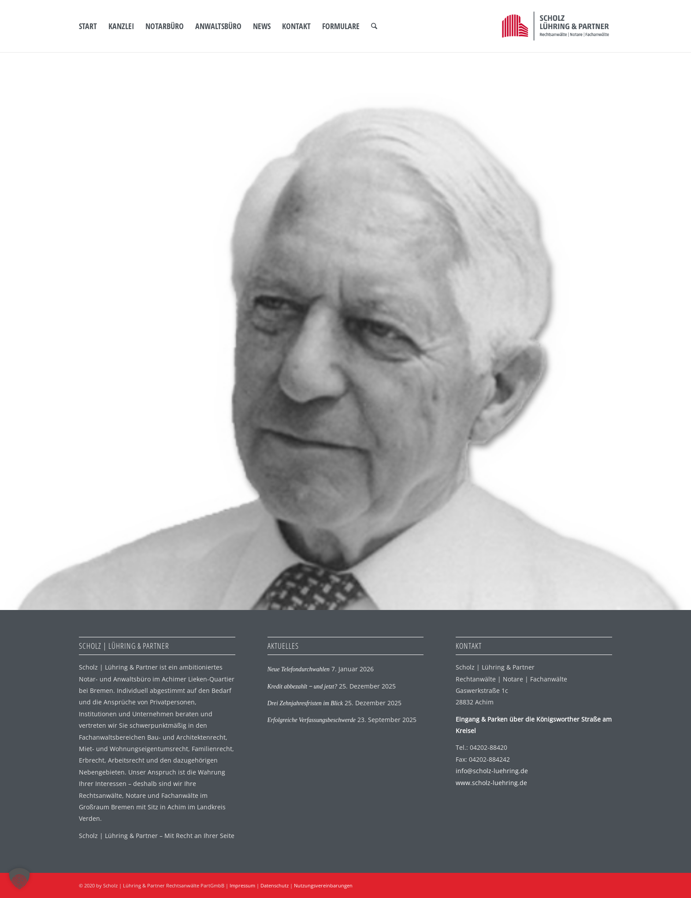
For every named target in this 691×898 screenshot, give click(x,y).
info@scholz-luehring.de (492, 771)
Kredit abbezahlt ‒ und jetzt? (302, 686)
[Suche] (374, 26)
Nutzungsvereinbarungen (323, 885)
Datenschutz (274, 885)
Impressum (242, 885)
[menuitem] (88, 26)
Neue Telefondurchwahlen (298, 669)
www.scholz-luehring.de (491, 782)
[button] (19, 878)
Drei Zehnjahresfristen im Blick (305, 703)
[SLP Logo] (555, 26)
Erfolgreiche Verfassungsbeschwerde (311, 720)
